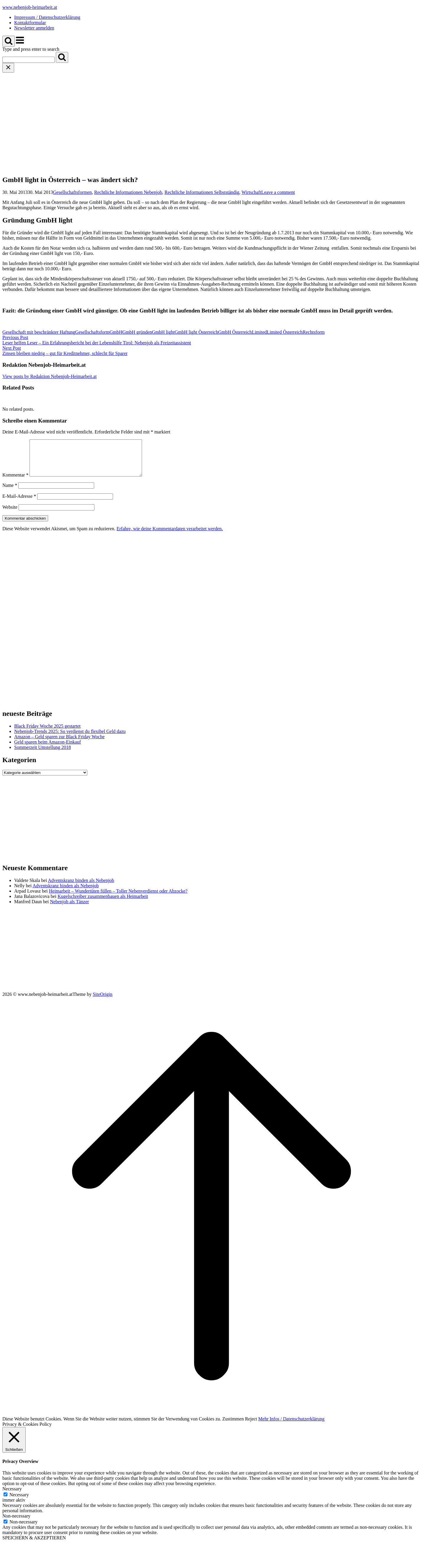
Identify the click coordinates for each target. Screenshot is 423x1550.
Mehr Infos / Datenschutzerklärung (291, 1425)
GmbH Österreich (235, 332)
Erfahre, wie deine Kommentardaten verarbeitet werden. (170, 535)
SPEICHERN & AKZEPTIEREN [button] (34, 1544)
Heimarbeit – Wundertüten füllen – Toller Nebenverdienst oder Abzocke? (118, 898)
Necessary (19, 1501)
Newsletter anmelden (34, 27)
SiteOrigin (102, 1001)
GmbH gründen (137, 332)
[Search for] (28, 60)
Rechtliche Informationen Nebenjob (128, 192)
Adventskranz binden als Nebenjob (81, 887)
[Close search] (8, 68)
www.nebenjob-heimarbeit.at (29, 7)
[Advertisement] (212, 117)
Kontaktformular (30, 22)
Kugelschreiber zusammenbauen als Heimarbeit (103, 903)
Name (9, 492)
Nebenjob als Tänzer (69, 908)
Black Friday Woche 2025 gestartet (47, 733)
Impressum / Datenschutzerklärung (47, 17)
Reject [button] (251, 1425)
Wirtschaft (251, 192)
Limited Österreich (285, 332)
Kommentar (15, 482)
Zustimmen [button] (233, 1425)
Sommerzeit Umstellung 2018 (42, 754)
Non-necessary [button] (16, 1523)
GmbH (116, 332)
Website (9, 514)
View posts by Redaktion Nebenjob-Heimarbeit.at (49, 376)
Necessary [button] (12, 1495)
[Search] (62, 57)
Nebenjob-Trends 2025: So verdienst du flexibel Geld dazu (70, 738)
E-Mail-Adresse (19, 503)
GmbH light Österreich (196, 332)
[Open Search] (8, 41)
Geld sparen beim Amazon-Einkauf (47, 749)
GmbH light (163, 332)
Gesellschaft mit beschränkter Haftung (38, 332)
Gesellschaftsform (92, 332)
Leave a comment (278, 192)
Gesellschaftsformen (72, 192)
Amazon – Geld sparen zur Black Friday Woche (59, 743)
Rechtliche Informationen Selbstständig (201, 192)
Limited (259, 332)
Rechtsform (314, 332)
